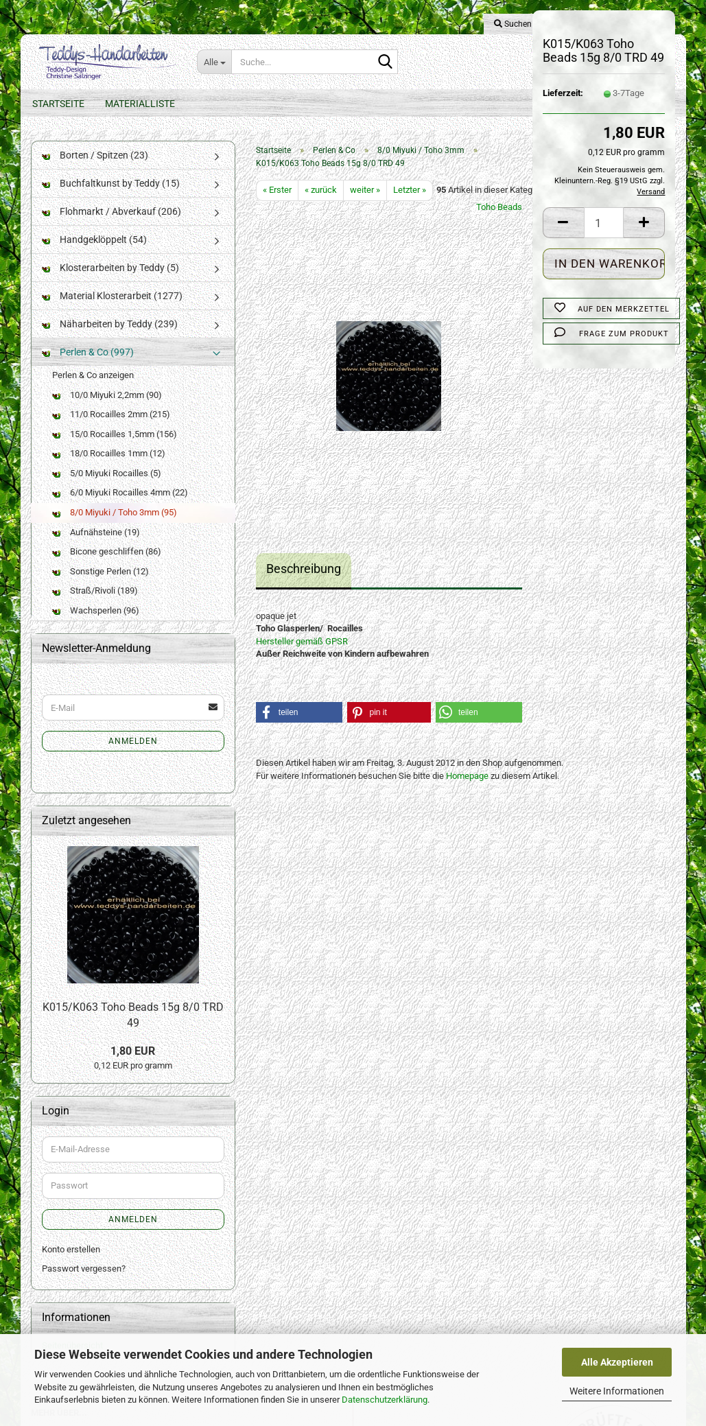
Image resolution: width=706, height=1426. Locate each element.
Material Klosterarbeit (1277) (112, 295)
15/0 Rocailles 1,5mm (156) (114, 434)
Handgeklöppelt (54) (94, 239)
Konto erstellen (71, 1249)
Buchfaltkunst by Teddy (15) (111, 183)
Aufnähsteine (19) (96, 532)
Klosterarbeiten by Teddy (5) (110, 267)
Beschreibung (303, 568)
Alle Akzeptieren (617, 1362)
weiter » (365, 190)
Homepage (467, 776)
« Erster (277, 190)
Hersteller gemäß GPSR (302, 641)
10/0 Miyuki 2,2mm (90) (107, 395)
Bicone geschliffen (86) (106, 551)
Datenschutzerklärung (384, 1399)
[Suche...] (214, 61)
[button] (563, 222)
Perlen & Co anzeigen (93, 375)
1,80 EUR (132, 1050)
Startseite (58, 103)
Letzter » (409, 190)
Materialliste (140, 103)
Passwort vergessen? (84, 1268)
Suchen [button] (513, 24)
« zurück (321, 190)
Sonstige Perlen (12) (100, 571)
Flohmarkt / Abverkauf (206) (111, 211)
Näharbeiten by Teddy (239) (110, 323)
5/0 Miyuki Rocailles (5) (106, 473)
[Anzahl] (604, 222)
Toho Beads (499, 207)
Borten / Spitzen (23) (95, 155)
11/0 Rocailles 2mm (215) (111, 414)
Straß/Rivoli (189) (95, 590)
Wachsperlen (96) (95, 610)
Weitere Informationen (616, 1391)
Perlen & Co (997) (88, 352)
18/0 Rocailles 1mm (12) (108, 453)
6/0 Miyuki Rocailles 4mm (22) (120, 492)
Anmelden (133, 741)
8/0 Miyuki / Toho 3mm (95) (114, 512)
